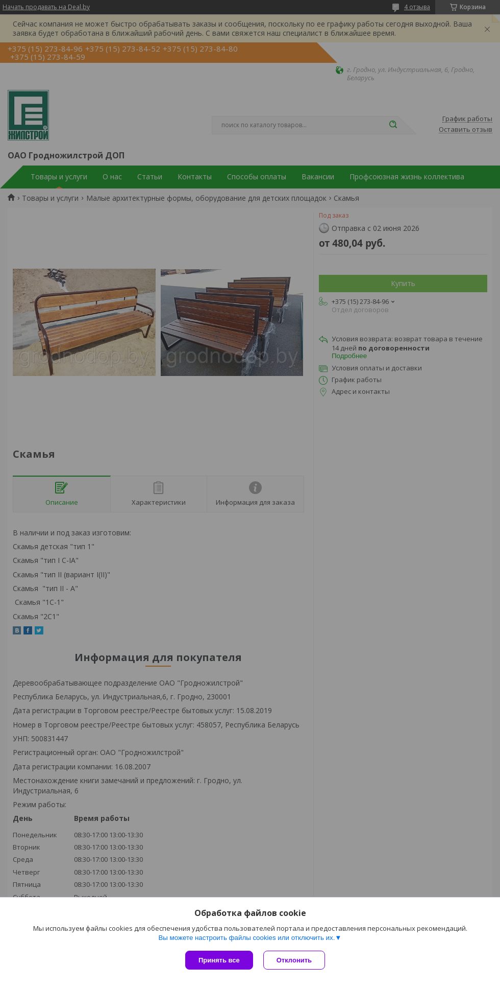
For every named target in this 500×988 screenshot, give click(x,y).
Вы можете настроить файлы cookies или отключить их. (246, 938)
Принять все (219, 960)
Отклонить (294, 960)
